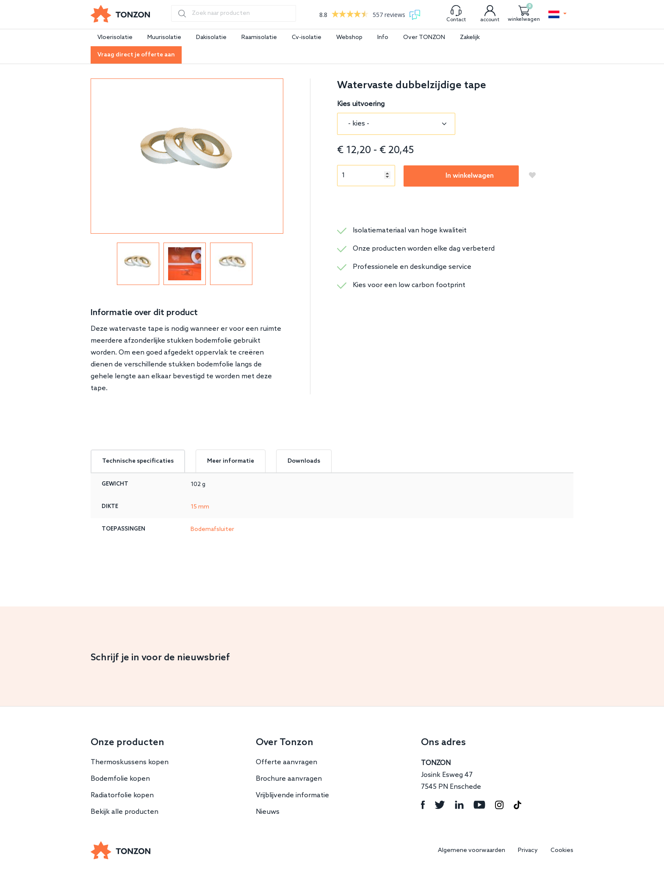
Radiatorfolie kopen (122, 795)
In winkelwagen (469, 176)
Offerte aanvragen (286, 762)
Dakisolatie (211, 37)
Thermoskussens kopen (130, 762)
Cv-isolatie (306, 37)
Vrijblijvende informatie (292, 795)
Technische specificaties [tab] (138, 461)
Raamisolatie (259, 37)
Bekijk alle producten (124, 812)
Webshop (349, 37)
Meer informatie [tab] (230, 461)
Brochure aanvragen (289, 779)
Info (382, 37)
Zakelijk (470, 37)
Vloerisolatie (115, 37)
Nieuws (267, 812)
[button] (557, 14)
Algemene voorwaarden (471, 850)
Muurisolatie (164, 37)
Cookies (562, 850)
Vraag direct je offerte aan (136, 55)
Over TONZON (424, 37)
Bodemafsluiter (212, 529)
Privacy (528, 850)
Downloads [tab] (304, 461)
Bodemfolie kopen (120, 779)
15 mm (200, 507)
